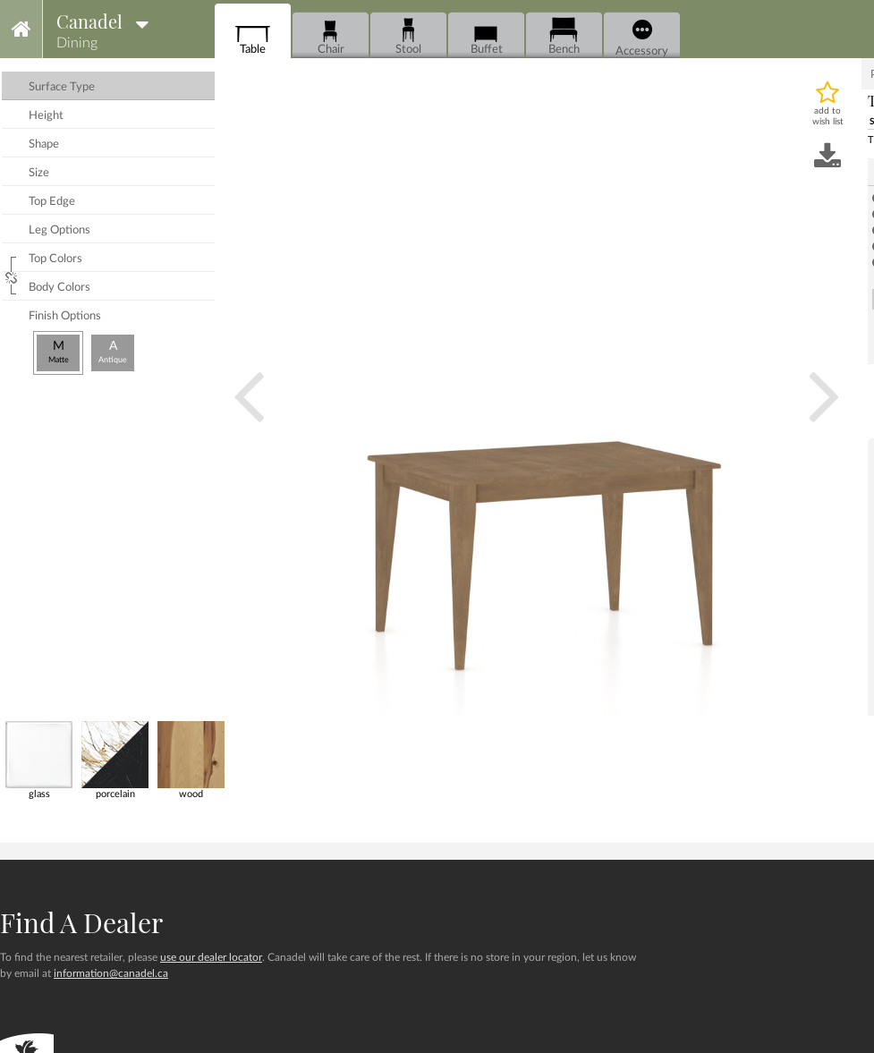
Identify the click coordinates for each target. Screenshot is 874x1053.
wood (191, 760)
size (39, 173)
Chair (330, 36)
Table (252, 36)
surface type (62, 87)
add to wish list (828, 116)
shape (44, 144)
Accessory (641, 38)
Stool (408, 36)
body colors (59, 287)
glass (38, 760)
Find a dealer (81, 922)
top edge (52, 202)
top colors (55, 259)
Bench (564, 36)
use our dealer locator (211, 957)
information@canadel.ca (111, 973)
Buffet (486, 36)
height (46, 116)
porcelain (114, 760)
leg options (59, 230)
